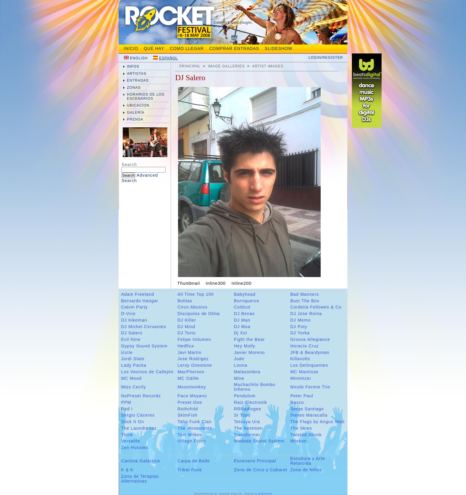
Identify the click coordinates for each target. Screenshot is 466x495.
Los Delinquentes (309, 365)
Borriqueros (246, 300)
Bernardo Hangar (139, 300)
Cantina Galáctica (140, 460)
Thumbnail (188, 283)
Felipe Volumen (194, 339)
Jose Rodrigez (193, 358)
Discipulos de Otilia (198, 313)
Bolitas (184, 300)
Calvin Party (134, 307)
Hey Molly (244, 346)
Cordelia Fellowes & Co (315, 307)
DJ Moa (242, 326)
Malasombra (247, 371)
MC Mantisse (304, 371)
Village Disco (191, 441)
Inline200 (241, 283)
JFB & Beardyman (310, 352)
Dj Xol (240, 332)
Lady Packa (133, 365)
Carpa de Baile (193, 460)
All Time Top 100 (195, 294)
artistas (137, 74)
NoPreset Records (141, 395)
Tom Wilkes (189, 434)
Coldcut (242, 307)
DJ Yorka (300, 332)
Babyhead (245, 294)
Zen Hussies (134, 447)
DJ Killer (186, 320)
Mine (239, 378)
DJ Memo (300, 320)
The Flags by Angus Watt (317, 421)
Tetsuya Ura (247, 421)
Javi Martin (189, 352)
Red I (127, 409)
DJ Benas (244, 313)
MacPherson (190, 371)
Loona (240, 365)
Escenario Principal (255, 460)
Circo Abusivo (192, 307)
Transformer (247, 434)
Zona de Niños (306, 469)
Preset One (189, 402)
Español (168, 58)
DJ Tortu (186, 332)
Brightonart (265, 493)
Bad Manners (304, 294)
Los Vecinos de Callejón (147, 371)
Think (127, 434)
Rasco (297, 402)
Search (129, 164)
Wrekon (298, 441)
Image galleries (226, 66)
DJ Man (242, 320)
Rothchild (187, 409)
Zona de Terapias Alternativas (140, 478)
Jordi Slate (132, 358)
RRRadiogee (247, 409)
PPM (126, 402)
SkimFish (187, 415)
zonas (134, 88)
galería (135, 112)
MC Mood (131, 378)
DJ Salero (131, 332)
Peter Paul (301, 395)
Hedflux (185, 346)
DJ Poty (298, 326)
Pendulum (245, 395)
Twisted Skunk (306, 434)
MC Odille (188, 378)
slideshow (278, 48)
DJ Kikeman (134, 320)
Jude (239, 358)
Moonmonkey (191, 387)
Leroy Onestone (194, 365)
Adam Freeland (137, 294)
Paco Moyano (192, 395)
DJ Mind (186, 326)
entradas (138, 80)
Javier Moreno (249, 352)
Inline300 (216, 283)
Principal (189, 66)
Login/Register (325, 58)
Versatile (130, 441)
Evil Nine (131, 339)
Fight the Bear (249, 339)
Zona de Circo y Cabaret (260, 469)
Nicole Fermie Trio (310, 387)
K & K (127, 469)
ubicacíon (138, 105)
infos (133, 66)
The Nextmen (248, 428)
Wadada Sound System (259, 441)
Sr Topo (242, 415)
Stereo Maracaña (309, 415)
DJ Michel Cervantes (143, 326)
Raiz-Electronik (250, 402)
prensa (135, 119)
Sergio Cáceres (138, 415)
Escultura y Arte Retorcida (307, 461)
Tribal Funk (189, 469)
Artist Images (267, 66)
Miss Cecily (133, 387)
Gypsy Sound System (144, 346)
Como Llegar (187, 48)
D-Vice (128, 313)
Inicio (131, 48)
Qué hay (154, 48)
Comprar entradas (234, 48)
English (139, 58)
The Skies (301, 428)
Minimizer (300, 378)
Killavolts (300, 358)
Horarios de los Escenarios (145, 96)
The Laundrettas (139, 428)
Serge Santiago (307, 409)
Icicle (127, 352)
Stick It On (132, 421)
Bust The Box (304, 300)
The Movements (194, 428)
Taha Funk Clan (194, 421)
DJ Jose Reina (306, 313)
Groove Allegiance (310, 339)
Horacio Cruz (304, 346)
